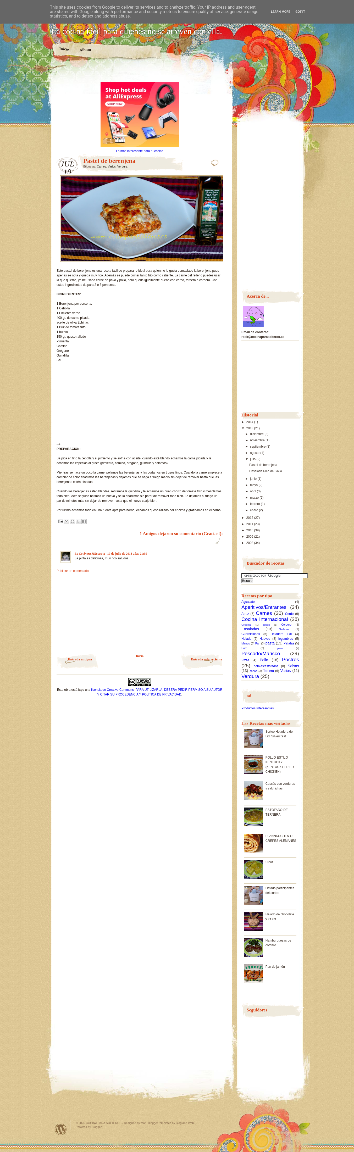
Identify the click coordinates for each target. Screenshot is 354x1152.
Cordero (286, 624)
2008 (250, 543)
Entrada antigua (80, 659)
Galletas (284, 629)
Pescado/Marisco (260, 653)
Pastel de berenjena (263, 465)
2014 (250, 422)
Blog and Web (185, 1123)
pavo (280, 648)
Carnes (101, 166)
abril (253, 491)
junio (254, 479)
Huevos (264, 639)
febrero (255, 504)
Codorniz (246, 624)
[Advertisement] (140, 73)
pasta (270, 643)
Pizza (245, 660)
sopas (253, 670)
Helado (246, 639)
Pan (257, 643)
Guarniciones (250, 634)
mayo (254, 485)
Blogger (96, 1126)
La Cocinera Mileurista (90, 553)
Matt (143, 1123)
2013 (250, 428)
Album (85, 49)
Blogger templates (159, 1123)
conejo (266, 624)
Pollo (264, 660)
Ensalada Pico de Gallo (265, 471)
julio (253, 459)
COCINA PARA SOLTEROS (103, 1123)
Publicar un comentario (73, 571)
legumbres (285, 639)
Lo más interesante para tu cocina (139, 151)
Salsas (293, 666)
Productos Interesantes (257, 708)
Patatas (289, 643)
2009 (250, 536)
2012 (250, 518)
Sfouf (269, 862)
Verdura (122, 166)
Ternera (268, 671)
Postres (290, 659)
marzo (255, 497)
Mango (245, 643)
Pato (244, 648)
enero (254, 510)
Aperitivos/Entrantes (263, 607)
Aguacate (248, 602)
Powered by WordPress (61, 1129)
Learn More (280, 12)
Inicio (64, 49)
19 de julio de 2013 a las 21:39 (127, 553)
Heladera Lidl (281, 634)
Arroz (245, 614)
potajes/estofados (266, 666)
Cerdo (289, 614)
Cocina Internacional (264, 619)
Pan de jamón (275, 967)
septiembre (258, 446)
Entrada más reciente (206, 659)
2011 (250, 524)
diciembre (257, 434)
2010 (250, 530)
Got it (300, 12)
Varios (112, 166)
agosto (255, 453)
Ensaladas (250, 629)
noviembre (258, 440)
